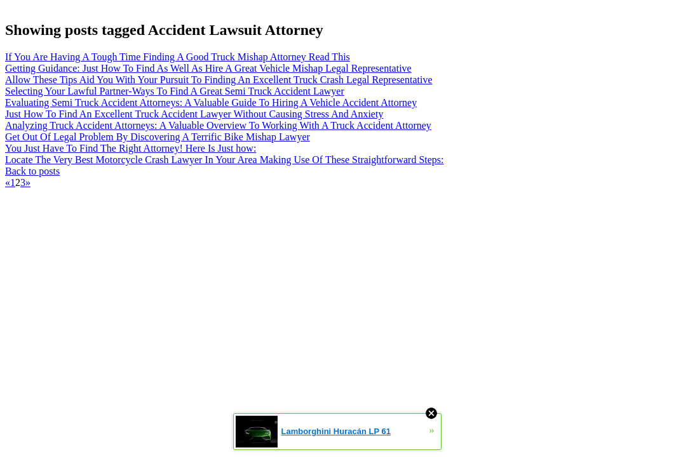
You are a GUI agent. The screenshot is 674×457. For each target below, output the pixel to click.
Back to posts (32, 171)
